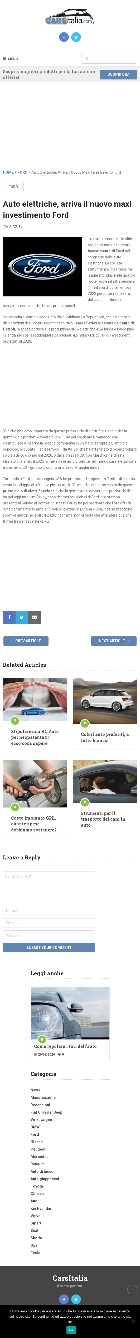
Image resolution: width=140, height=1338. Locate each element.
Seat (34, 1230)
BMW (35, 1127)
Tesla (35, 1253)
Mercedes (40, 1157)
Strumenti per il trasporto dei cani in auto (103, 819)
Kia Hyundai (41, 1208)
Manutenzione (43, 1097)
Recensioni (40, 1105)
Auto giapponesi (45, 1179)
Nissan (37, 1142)
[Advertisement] (70, 130)
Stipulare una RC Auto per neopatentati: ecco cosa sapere (35, 737)
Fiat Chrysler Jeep (46, 1112)
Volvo (36, 1216)
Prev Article (26, 641)
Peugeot (38, 1149)
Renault (37, 1164)
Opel (34, 1245)
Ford (13, 187)
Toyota (37, 1186)
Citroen (37, 1194)
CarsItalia (70, 1278)
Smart (36, 1223)
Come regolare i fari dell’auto (65, 1046)
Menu (13, 59)
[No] (133, 1321)
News (35, 1090)
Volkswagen (41, 1120)
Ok (71, 1330)
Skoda (36, 1238)
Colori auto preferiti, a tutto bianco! (105, 737)
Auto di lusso (42, 1171)
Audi (34, 1201)
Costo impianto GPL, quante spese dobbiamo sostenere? (34, 824)
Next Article (114, 641)
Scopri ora (118, 74)
